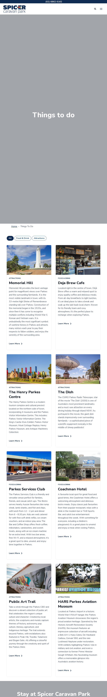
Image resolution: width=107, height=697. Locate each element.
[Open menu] (101, 9)
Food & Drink (22, 238)
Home (14, 226)
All (10, 238)
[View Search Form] (95, 9)
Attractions (39, 238)
